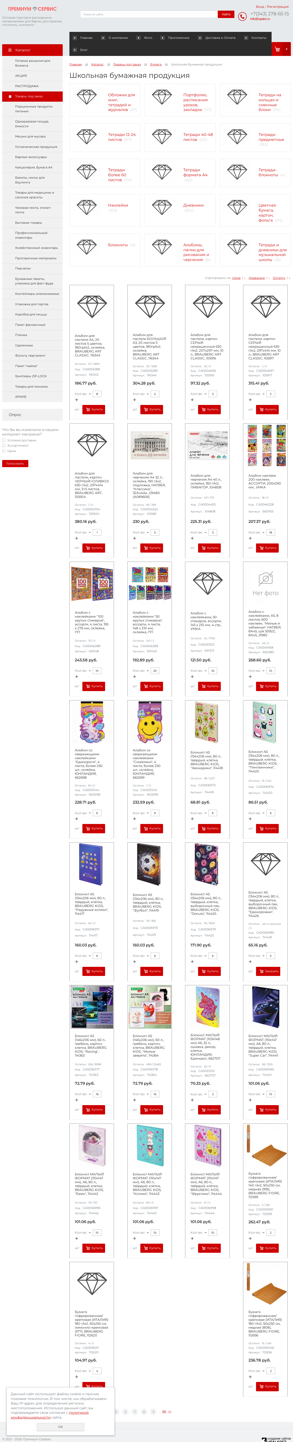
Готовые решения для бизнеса (32, 51)
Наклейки (118, 193)
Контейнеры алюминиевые (37, 282)
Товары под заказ (29, 84)
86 (164, 1399)
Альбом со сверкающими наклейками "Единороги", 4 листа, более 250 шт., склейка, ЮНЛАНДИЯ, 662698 (88, 751)
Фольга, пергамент (30, 344)
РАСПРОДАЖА (26, 74)
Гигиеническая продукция (36, 135)
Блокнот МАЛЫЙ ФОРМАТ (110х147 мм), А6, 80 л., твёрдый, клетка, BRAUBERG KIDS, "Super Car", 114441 (263, 1034)
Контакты (234, 38)
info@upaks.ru (260, 19)
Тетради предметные (271, 125)
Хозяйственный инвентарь (36, 236)
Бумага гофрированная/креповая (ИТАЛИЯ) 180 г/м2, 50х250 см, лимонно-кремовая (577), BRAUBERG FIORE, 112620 (91, 1311)
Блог (256, 38)
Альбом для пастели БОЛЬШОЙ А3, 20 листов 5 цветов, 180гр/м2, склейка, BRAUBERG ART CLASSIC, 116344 (149, 334)
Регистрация (278, 7)
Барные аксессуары (31, 145)
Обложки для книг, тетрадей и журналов (121, 90)
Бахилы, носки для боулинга (30, 168)
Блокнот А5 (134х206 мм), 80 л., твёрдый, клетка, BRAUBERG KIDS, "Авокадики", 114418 (207, 748)
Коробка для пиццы (31, 302)
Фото (135, 38)
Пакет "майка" (26, 354)
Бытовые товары (28, 211)
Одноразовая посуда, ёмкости (32, 112)
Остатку (279, 266)
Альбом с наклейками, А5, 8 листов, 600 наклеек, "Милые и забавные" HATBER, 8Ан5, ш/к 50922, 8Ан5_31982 (264, 611)
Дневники (193, 193)
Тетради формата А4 (195, 160)
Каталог (97, 52)
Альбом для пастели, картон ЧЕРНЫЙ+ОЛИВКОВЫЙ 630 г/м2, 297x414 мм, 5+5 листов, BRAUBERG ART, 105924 (92, 473)
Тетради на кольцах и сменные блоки (270, 90)
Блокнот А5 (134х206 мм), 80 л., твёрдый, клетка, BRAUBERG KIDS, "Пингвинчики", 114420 (263, 749)
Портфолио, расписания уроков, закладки (195, 90)
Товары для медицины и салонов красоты (34, 183)
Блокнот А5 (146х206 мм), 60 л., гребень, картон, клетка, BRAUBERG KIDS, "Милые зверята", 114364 (149, 1034)
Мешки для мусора (30, 124)
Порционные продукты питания (34, 97)
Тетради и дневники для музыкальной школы (273, 240)
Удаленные (24, 333)
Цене (236, 266)
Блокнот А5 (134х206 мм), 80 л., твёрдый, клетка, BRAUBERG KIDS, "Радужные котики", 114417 (91, 892)
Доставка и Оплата (202, 38)
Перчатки (23, 256)
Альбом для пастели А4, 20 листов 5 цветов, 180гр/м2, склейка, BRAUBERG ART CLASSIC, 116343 (90, 333)
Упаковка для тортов (31, 292)
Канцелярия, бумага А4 (33, 155)
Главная (83, 38)
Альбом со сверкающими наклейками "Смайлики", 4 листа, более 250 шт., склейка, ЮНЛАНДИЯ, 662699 (146, 751)
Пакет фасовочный (30, 313)
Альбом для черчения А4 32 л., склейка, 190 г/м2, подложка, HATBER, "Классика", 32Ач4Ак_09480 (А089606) (149, 473)
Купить (97, 397)
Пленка (21, 323)
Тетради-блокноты (268, 160)
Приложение (167, 38)
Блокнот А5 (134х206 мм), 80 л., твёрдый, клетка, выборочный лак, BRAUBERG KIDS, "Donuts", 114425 (206, 892)
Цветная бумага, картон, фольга (267, 200)
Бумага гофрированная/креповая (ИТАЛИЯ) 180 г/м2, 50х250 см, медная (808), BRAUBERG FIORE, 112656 (265, 1311)
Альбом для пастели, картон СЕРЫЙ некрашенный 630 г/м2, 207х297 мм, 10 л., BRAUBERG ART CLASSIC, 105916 (207, 334)
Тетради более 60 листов (117, 163)
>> (169, 1399)
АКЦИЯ (21, 64)
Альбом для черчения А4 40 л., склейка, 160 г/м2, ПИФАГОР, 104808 (206, 469)
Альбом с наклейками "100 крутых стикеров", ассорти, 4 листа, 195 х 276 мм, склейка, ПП (91, 610)
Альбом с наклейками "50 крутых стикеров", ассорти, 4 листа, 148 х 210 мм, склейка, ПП (148, 610)
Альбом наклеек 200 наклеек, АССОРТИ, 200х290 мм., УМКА (264, 469)
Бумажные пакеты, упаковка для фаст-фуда (34, 269)
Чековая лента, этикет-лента (33, 198)
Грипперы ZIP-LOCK (31, 364)
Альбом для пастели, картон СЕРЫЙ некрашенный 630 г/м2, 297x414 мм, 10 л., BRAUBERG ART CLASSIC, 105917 (264, 334)
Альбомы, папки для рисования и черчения (196, 240)
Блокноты (118, 233)
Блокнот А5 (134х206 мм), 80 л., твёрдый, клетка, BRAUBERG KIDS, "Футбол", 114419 (148, 890)
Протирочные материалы (35, 246)
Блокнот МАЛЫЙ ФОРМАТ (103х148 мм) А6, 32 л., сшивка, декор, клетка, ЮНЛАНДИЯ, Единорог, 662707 (205, 1035)
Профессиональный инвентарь (31, 223)
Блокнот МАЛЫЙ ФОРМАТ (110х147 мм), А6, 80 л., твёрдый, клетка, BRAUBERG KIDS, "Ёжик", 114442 (89, 1172)
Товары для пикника (31, 375)
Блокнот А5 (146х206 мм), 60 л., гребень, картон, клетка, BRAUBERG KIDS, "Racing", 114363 (91, 1034)
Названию (257, 266)
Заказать (272, 959)
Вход (260, 7)
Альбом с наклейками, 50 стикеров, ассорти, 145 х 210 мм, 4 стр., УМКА (206, 609)
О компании (112, 38)
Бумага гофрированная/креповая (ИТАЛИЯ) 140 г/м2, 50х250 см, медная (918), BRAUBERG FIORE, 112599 (265, 1173)
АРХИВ (20, 385)
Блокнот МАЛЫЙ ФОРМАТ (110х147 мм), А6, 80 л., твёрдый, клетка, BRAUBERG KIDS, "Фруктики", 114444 (206, 1172)
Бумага (156, 52)
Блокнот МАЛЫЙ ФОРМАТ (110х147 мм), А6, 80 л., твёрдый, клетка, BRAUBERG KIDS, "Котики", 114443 (147, 1172)
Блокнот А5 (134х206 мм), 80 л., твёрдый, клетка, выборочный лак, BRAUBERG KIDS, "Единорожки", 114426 (263, 892)
